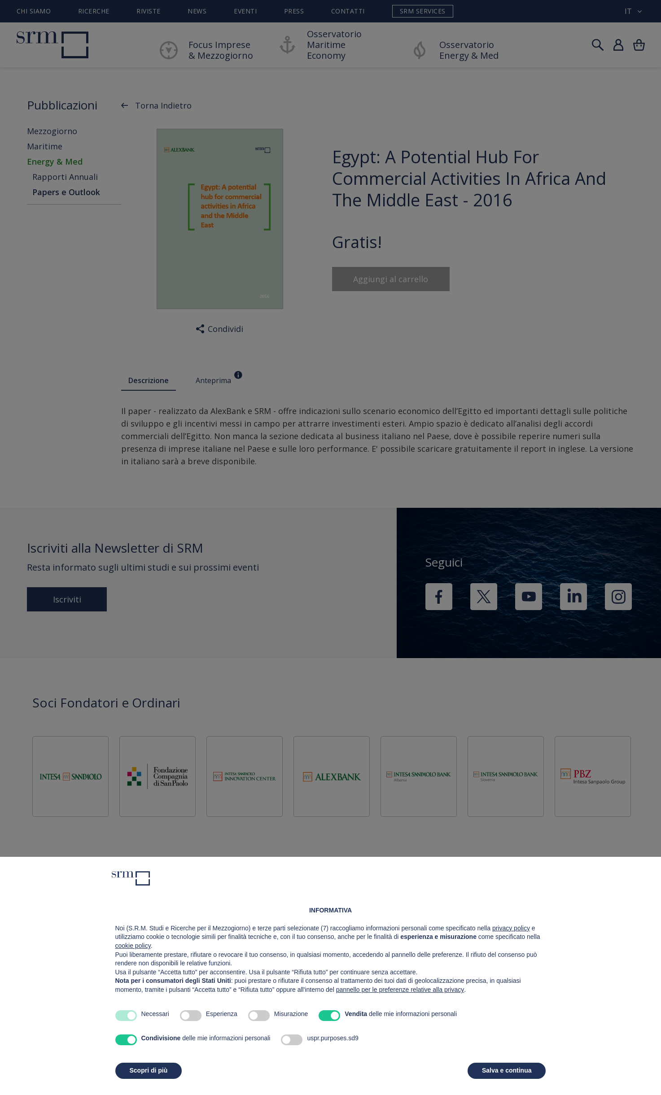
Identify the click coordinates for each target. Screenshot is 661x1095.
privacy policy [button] (511, 928)
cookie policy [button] (133, 945)
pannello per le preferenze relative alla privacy (400, 989)
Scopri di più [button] (149, 1070)
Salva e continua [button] (506, 1070)
